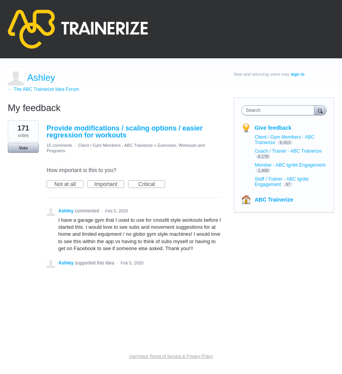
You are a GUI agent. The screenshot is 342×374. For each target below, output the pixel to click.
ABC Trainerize (274, 200)
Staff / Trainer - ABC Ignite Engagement (282, 181)
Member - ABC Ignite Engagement (290, 165)
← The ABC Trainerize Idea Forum (43, 89)
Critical (151, 184)
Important (109, 184)
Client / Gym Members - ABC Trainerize (115, 145)
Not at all (68, 184)
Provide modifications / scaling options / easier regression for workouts (125, 131)
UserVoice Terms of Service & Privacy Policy (171, 356)
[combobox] (279, 110)
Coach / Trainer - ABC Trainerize (288, 151)
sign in (297, 74)
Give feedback (273, 128)
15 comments (59, 145)
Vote (23, 148)
